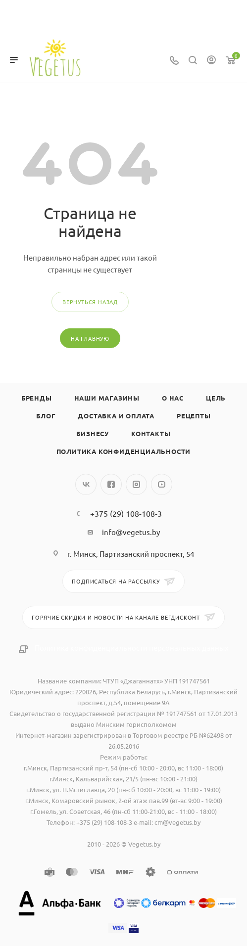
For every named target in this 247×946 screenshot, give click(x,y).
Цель (216, 398)
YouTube (161, 484)
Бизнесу (92, 433)
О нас (173, 398)
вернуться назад (90, 302)
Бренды (36, 398)
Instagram (136, 484)
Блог (45, 415)
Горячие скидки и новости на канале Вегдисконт (117, 617)
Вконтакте (86, 484)
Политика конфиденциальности (123, 451)
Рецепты (194, 415)
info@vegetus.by (131, 532)
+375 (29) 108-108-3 (126, 513)
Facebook (111, 484)
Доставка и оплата (116, 415)
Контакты (150, 433)
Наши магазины (107, 398)
